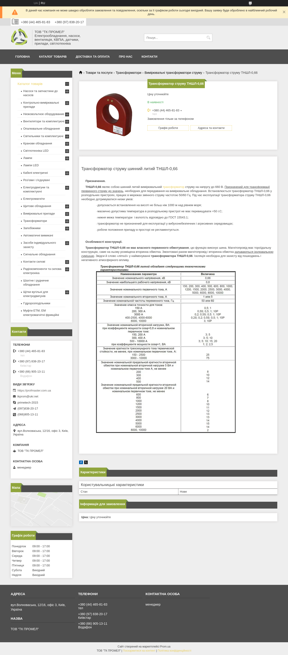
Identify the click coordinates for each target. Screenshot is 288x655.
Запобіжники (32, 228)
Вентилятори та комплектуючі (43, 121)
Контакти (149, 56)
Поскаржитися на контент (139, 650)
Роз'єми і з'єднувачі (36, 180)
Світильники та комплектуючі (43, 136)
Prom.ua (165, 646)
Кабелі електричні (35, 172)
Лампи (27, 158)
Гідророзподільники (36, 303)
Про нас (125, 56)
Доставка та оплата (93, 56)
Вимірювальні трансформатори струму (173, 72)
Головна (22, 56)
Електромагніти (34, 198)
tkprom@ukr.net (27, 396)
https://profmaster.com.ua (34, 390)
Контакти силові (34, 261)
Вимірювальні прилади (39, 213)
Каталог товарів (53, 56)
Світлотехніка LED (36, 150)
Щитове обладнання (37, 206)
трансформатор (173, 187)
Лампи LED (31, 165)
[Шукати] (208, 38)
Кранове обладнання (37, 143)
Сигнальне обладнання (39, 254)
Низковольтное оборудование (43, 114)
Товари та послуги (98, 72)
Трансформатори (128, 72)
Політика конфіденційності (174, 650)
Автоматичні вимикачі (38, 235)
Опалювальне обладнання (41, 128)
